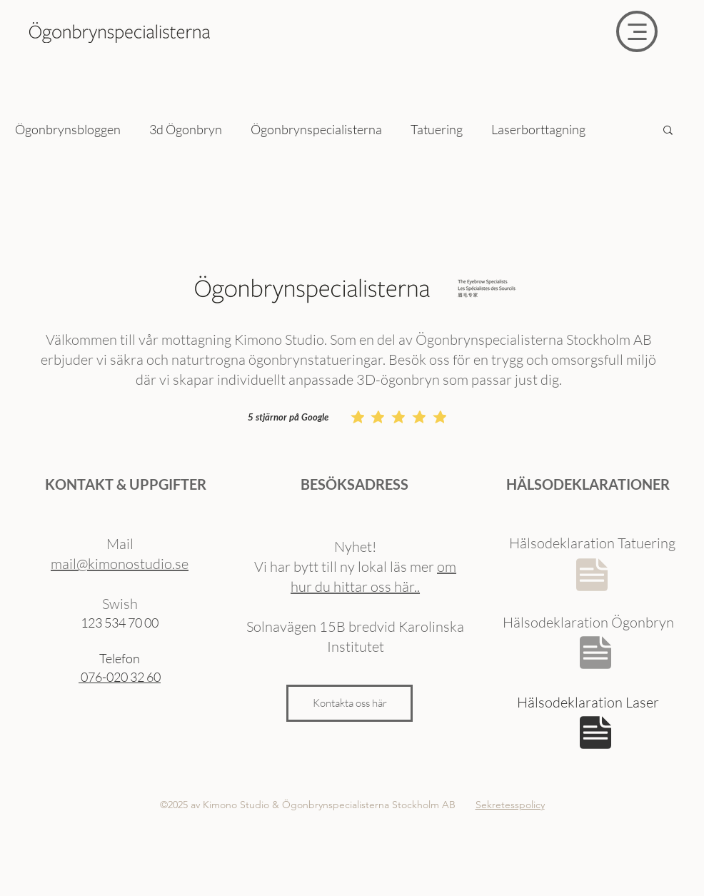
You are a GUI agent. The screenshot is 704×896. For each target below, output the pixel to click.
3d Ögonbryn (185, 129)
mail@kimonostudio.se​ (119, 564)
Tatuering (437, 129)
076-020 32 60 (120, 677)
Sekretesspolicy (510, 804)
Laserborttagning (538, 129)
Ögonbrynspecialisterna (316, 129)
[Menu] (637, 31)
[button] (668, 131)
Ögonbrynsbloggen (68, 129)
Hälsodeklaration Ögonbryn (588, 622)
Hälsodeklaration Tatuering (592, 543)
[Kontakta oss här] (349, 703)
